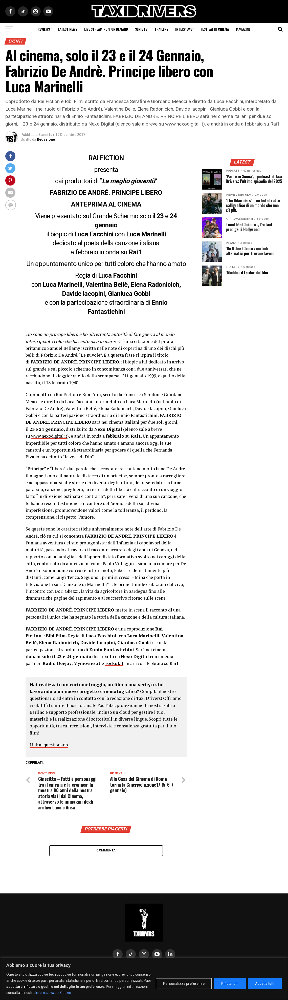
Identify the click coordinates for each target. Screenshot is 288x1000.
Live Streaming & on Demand (106, 29)
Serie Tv (141, 29)
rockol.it (114, 663)
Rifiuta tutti (229, 984)
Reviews (44, 29)
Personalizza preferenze (184, 984)
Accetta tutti (264, 984)
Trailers (161, 29)
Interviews (183, 29)
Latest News (67, 29)
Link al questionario (50, 744)
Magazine (243, 29)
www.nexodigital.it (50, 436)
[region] (144, 979)
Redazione (46, 139)
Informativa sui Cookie (53, 993)
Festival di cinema (215, 29)
